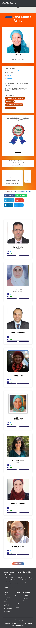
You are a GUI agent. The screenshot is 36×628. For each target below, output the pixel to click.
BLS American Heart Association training (15, 98)
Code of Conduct (17, 604)
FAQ (16, 595)
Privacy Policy (27, 623)
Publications (18, 600)
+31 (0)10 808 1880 (7, 2)
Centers (25, 598)
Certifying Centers (6, 600)
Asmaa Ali (18, 290)
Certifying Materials (6, 604)
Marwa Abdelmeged (18, 503)
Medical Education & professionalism (14, 104)
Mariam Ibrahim (18, 461)
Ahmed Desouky (18, 546)
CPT (11, 251)
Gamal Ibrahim (18, 247)
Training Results (8, 608)
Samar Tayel (18, 375)
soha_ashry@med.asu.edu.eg (14, 70)
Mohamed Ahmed (18, 332)
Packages (26, 601)
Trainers (25, 595)
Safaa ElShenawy (18, 418)
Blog (16, 598)
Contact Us (17, 607)
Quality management (10, 107)
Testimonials (7, 611)
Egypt (18, 255)
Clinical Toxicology (10, 101)
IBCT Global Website (18, 625)
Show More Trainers (18, 563)
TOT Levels (7, 597)
